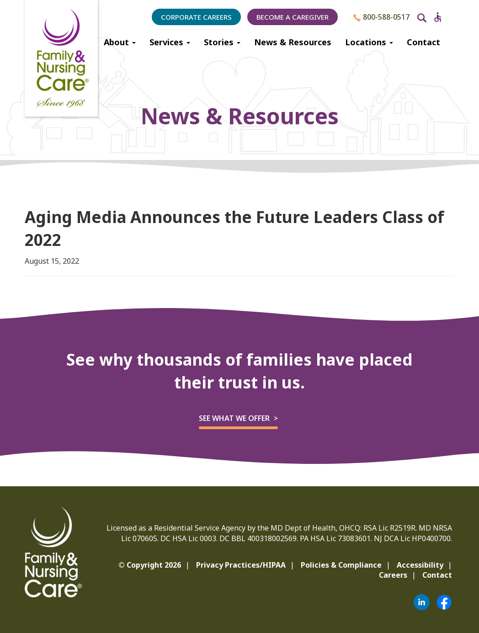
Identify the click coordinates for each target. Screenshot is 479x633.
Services (169, 42)
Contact (423, 42)
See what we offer (234, 418)
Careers (393, 575)
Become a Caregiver (292, 16)
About (120, 42)
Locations (369, 42)
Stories (222, 42)
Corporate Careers (196, 16)
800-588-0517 (381, 17)
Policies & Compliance (341, 565)
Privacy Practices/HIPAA (241, 565)
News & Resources (292, 42)
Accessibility (420, 565)
